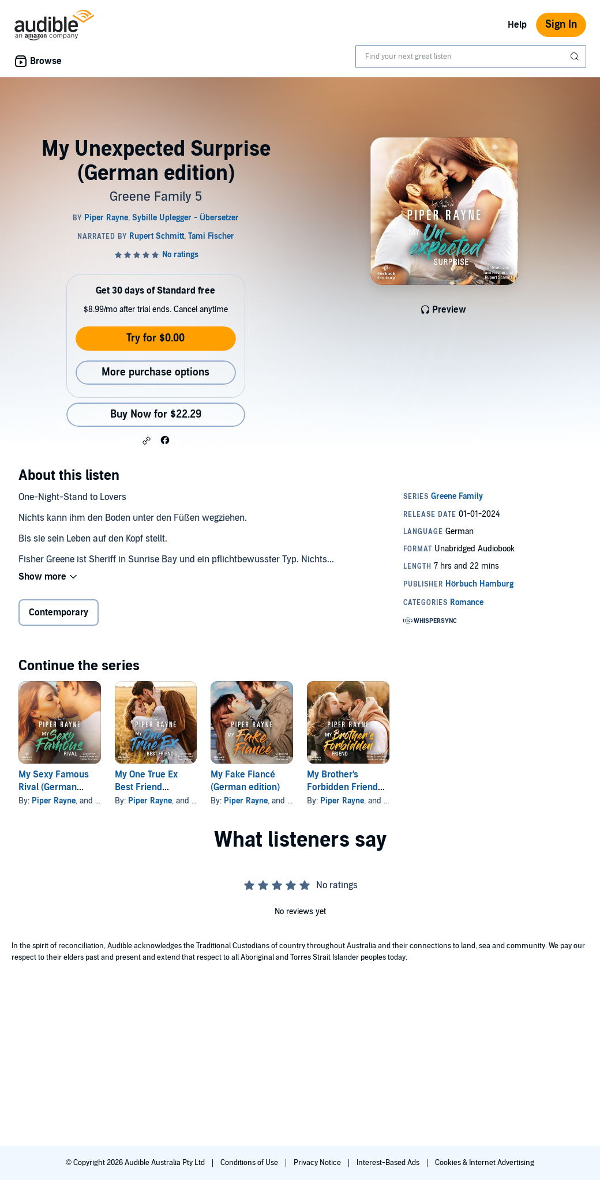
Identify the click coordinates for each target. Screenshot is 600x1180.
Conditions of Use (250, 1162)
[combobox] (470, 56)
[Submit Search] (575, 56)
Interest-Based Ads (389, 1162)
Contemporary (58, 612)
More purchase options (155, 372)
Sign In (561, 24)
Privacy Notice (318, 1162)
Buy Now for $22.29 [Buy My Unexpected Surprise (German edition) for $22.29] (155, 414)
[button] (146, 440)
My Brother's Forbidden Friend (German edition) (342, 787)
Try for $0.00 (155, 338)
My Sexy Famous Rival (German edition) (53, 787)
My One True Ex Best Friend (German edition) (149, 787)
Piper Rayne (54, 801)
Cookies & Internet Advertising (484, 1162)
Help (517, 25)
